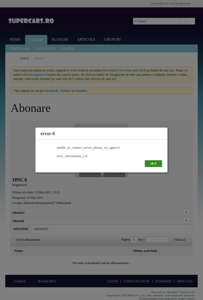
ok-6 (153, 163)
